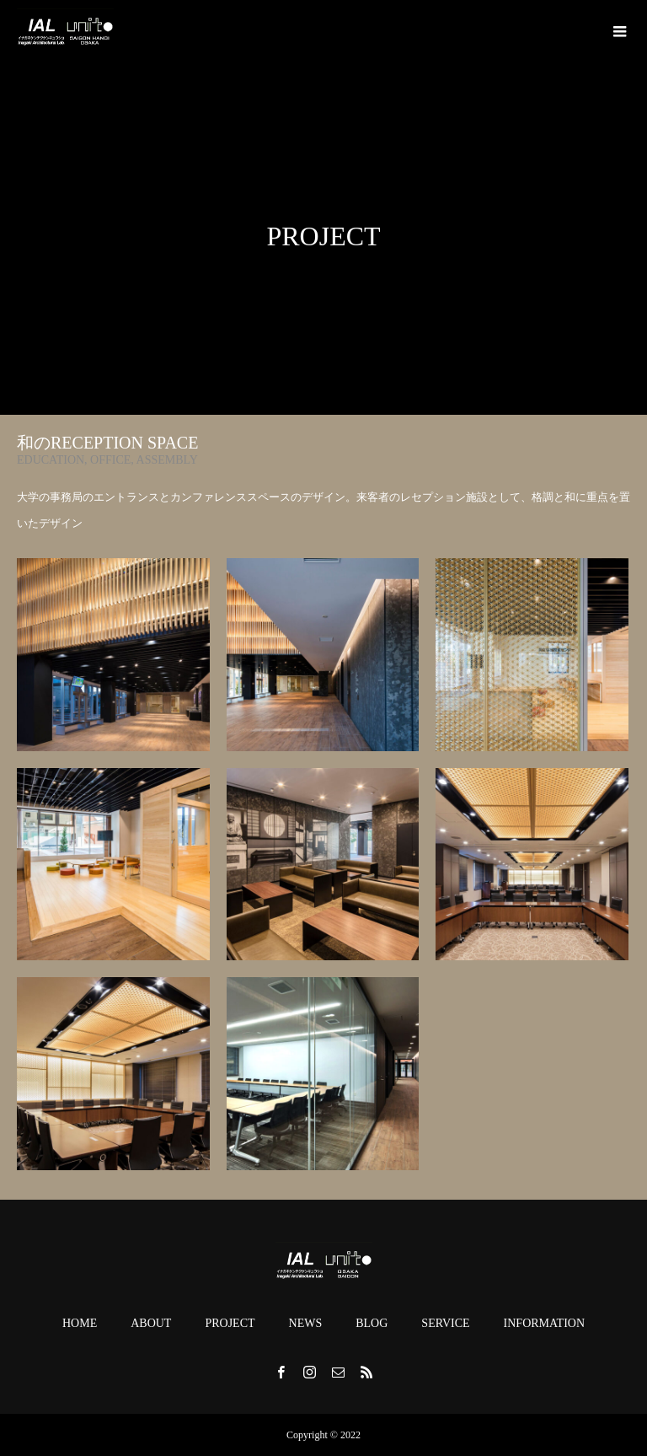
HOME (79, 1324)
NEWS (306, 1324)
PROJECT (229, 1324)
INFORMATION (544, 1324)
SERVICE (445, 1324)
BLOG (372, 1324)
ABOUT (151, 1324)
